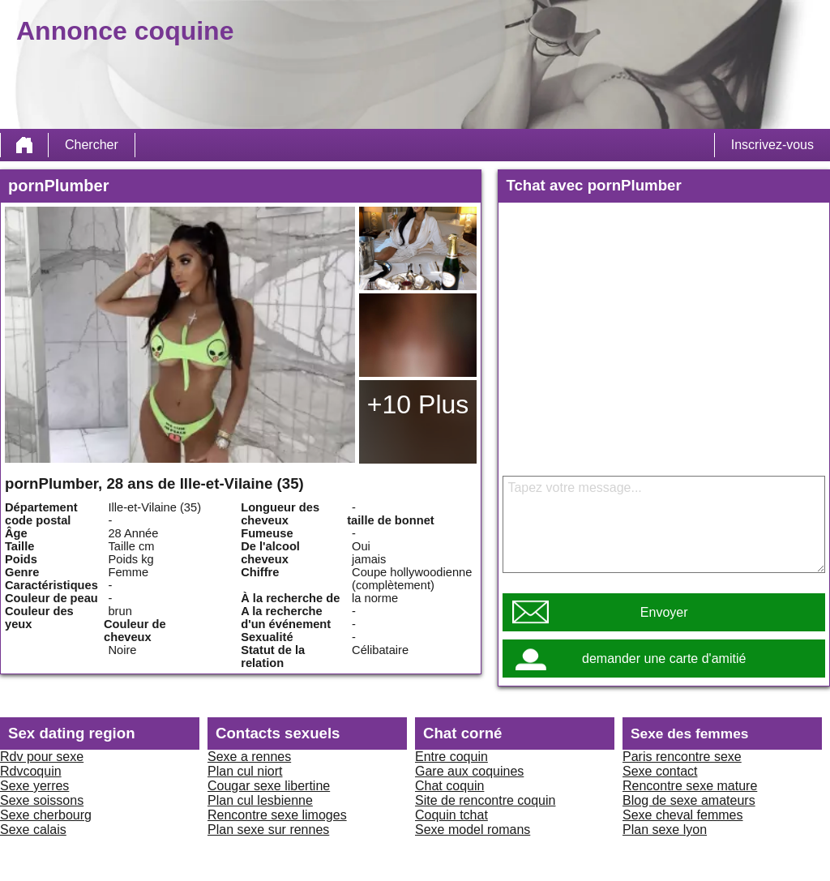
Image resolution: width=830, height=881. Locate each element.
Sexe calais (33, 829)
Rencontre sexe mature (689, 786)
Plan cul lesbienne (260, 800)
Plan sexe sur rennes (268, 829)
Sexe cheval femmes (682, 815)
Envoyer (664, 612)
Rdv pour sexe (41, 756)
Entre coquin (451, 756)
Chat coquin (449, 786)
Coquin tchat (451, 815)
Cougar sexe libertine (269, 786)
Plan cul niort (245, 771)
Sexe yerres (34, 786)
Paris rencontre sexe (682, 756)
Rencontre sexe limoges (277, 815)
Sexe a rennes (249, 756)
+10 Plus (417, 404)
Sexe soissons (41, 800)
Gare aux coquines (469, 771)
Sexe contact (660, 771)
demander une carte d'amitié (664, 658)
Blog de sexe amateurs (688, 800)
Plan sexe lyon (664, 829)
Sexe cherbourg (46, 815)
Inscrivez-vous (772, 145)
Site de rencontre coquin (485, 800)
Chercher (91, 145)
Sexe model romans (472, 829)
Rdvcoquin (31, 771)
